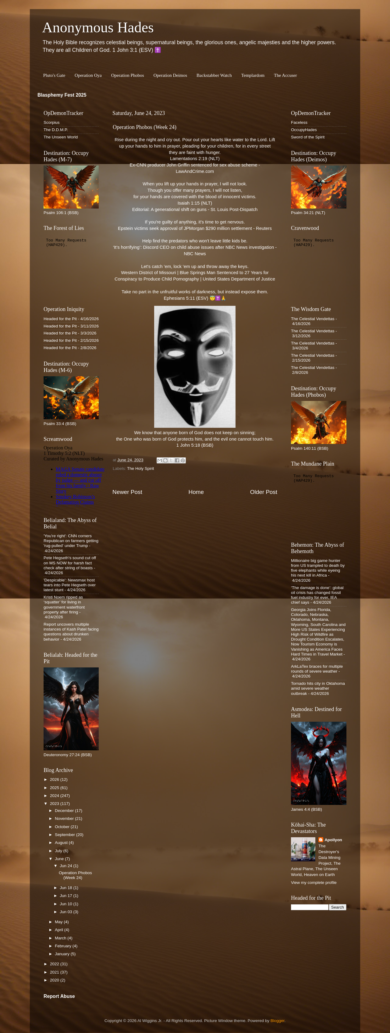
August (62, 842)
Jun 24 (66, 865)
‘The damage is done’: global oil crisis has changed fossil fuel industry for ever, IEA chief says (317, 595)
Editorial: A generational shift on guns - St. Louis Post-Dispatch (195, 209)
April (59, 930)
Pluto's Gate (54, 75)
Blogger (278, 1020)
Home (196, 492)
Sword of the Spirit (307, 137)
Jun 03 (66, 912)
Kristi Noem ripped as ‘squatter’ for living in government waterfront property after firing (64, 604)
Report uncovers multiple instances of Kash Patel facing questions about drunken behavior (71, 632)
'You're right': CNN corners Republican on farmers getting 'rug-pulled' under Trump (71, 541)
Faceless (299, 122)
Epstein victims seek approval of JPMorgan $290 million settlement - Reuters (195, 228)
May (59, 922)
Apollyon (333, 840)
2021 (55, 972)
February (64, 946)
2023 (55, 803)
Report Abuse (59, 996)
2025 (55, 787)
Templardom (252, 75)
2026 (55, 779)
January (63, 954)
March (61, 938)
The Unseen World (61, 137)
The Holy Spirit (140, 468)
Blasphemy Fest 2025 (62, 95)
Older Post (263, 492)
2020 (55, 980)
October (63, 826)
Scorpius (52, 122)
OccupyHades (304, 129)
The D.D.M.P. (56, 129)
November (65, 818)
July (59, 851)
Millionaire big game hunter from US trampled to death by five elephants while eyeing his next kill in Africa (318, 568)
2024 (55, 795)
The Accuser (285, 75)
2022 (55, 964)
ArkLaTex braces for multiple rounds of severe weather (317, 669)
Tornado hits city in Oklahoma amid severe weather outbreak (318, 688)
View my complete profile (314, 882)
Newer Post (127, 492)
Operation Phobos (127, 75)
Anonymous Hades (98, 27)
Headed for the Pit (60, 318)
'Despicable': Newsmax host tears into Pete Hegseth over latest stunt (70, 585)
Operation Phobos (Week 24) (75, 875)
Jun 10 (66, 904)
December (65, 810)
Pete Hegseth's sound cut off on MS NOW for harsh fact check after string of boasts (70, 563)
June (60, 858)
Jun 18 (66, 887)
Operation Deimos (170, 75)
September (65, 834)
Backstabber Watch (214, 75)
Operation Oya (88, 75)
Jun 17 (66, 895)
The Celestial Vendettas (313, 318)
